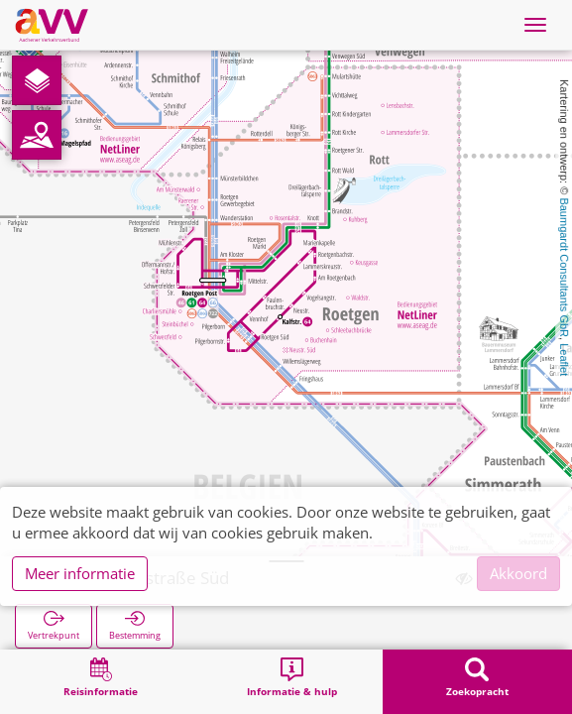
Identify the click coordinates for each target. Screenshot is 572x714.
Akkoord (518, 573)
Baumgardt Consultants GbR (564, 267)
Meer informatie (80, 573)
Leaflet (564, 359)
